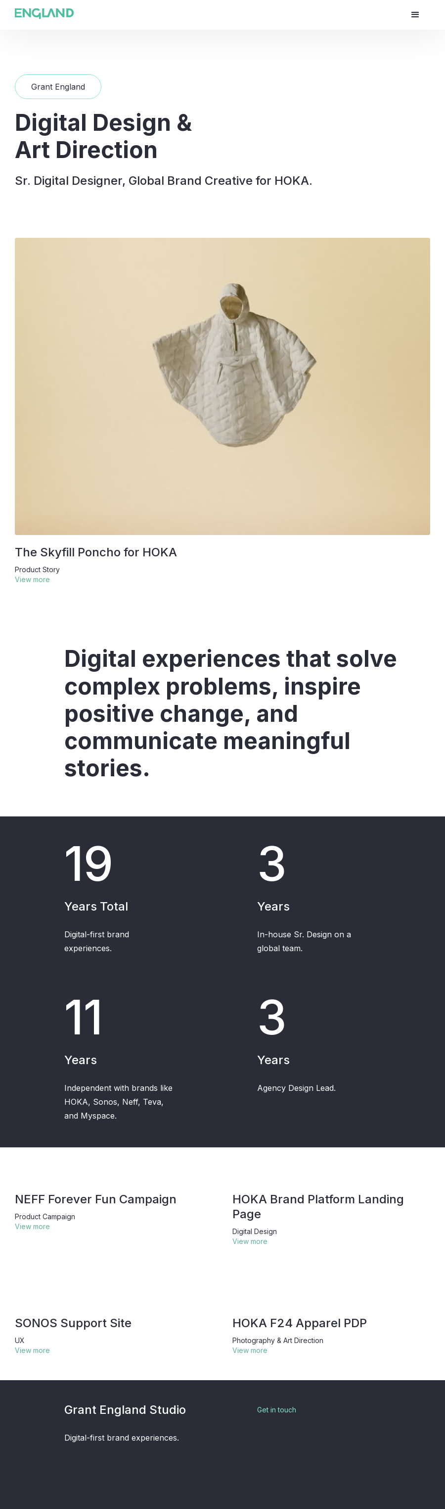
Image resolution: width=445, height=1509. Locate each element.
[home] (44, 13)
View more (32, 579)
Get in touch (276, 1409)
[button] (415, 15)
